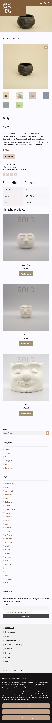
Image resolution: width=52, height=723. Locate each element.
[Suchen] (47, 433)
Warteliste (9, 156)
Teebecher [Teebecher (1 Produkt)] (8, 572)
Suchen (5, 430)
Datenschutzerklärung (20, 698)
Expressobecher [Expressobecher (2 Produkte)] (10, 509)
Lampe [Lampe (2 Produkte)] (7, 531)
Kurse (7, 464)
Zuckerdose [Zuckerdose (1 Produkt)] (9, 583)
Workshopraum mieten (14, 670)
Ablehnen (26, 712)
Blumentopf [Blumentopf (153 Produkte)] (9, 491)
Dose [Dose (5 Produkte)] (6, 498)
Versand (8, 649)
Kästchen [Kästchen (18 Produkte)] (8, 528)
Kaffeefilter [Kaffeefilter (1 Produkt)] (8, 517)
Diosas (7, 453)
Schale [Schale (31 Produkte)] (7, 546)
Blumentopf (16, 169)
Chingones (8, 461)
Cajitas (7, 457)
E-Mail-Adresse (8, 605)
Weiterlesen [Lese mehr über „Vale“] (26, 344)
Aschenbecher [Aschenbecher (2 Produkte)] (9, 484)
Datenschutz (10, 632)
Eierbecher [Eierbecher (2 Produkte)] (8, 502)
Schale (23, 169)
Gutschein (8, 468)
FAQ (7, 661)
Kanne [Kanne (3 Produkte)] (7, 520)
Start (6, 38)
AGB (7, 636)
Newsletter (9, 657)
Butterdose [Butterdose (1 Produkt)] (8, 495)
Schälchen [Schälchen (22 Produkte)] (8, 550)
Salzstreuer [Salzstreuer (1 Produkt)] (8, 542)
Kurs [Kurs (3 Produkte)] (6, 524)
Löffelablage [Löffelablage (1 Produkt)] (9, 535)
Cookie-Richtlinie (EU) (13, 645)
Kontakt (8, 653)
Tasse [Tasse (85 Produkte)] (7, 568)
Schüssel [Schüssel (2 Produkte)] (8, 553)
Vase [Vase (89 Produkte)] (6, 575)
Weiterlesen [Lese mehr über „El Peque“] (26, 414)
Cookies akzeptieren (26, 706)
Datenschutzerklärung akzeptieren (16, 612)
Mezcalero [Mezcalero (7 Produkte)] (8, 539)
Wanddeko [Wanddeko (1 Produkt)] (8, 579)
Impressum (9, 628)
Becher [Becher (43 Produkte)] (7, 487)
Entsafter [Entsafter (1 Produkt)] (8, 506)
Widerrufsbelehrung (12, 640)
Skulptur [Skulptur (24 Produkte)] (7, 561)
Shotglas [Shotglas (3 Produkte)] (8, 557)
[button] (46, 47)
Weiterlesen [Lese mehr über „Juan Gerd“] (26, 274)
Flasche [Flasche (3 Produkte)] (7, 513)
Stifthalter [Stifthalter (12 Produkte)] (8, 564)
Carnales (13, 38)
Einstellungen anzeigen (26, 718)
